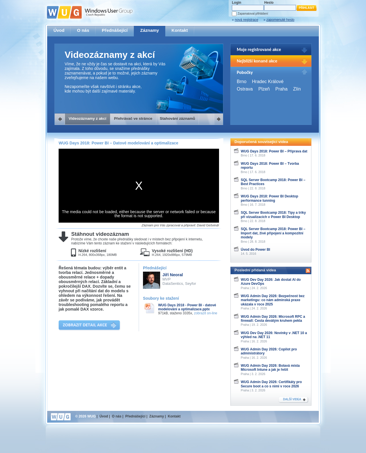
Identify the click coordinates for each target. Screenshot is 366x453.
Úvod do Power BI (255, 250)
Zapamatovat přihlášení (253, 13)
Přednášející (115, 30)
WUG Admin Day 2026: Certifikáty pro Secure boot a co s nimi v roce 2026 (271, 384)
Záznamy (149, 30)
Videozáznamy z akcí (87, 118)
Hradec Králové (267, 81)
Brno (241, 81)
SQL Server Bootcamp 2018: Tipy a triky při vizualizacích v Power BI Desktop (273, 215)
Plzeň (264, 89)
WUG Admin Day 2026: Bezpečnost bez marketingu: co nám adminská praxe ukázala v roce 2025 (273, 300)
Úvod (58, 30)
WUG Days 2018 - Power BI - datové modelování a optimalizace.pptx (187, 307)
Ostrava (245, 89)
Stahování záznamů (177, 118)
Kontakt (180, 30)
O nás (83, 30)
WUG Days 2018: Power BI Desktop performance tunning (269, 198)
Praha (281, 89)
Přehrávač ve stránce (133, 118)
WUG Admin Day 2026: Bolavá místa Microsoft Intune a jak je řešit (270, 368)
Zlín (297, 89)
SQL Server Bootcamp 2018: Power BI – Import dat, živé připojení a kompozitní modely (273, 233)
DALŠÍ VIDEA (292, 399)
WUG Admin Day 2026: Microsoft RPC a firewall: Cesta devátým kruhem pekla (273, 319)
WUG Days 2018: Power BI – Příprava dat (274, 151)
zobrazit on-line (205, 313)
